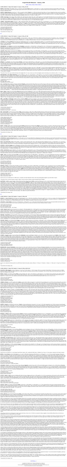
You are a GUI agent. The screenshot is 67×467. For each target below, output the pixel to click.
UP (0, 33)
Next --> (34, 460)
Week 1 (27, 4)
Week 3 (33, 4)
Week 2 (30, 4)
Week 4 (36, 4)
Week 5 (39, 4)
